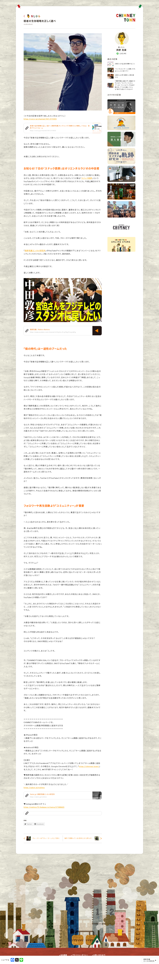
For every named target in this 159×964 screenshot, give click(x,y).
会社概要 (63, 955)
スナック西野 (86, 178)
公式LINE (121, 54)
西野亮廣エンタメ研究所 (35, 251)
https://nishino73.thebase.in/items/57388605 (44, 807)
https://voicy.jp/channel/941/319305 (40, 119)
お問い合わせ (98, 955)
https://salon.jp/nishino (34, 787)
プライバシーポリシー (80, 955)
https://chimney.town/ (89, 766)
